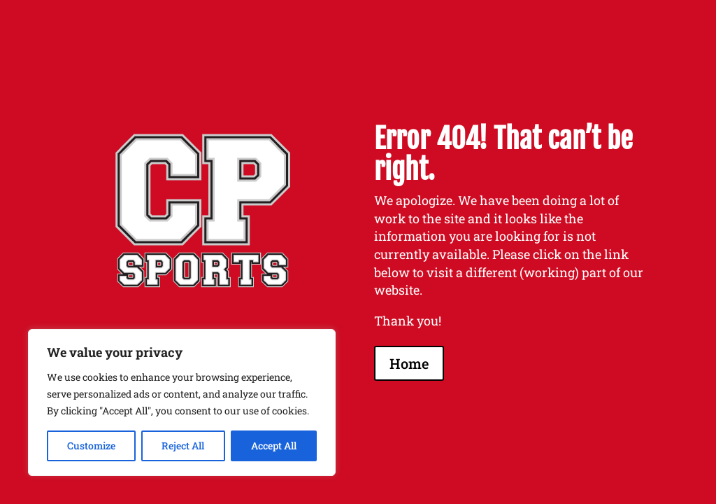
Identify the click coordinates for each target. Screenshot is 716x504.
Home (409, 363)
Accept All (273, 445)
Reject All (183, 445)
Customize (91, 445)
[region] (182, 402)
